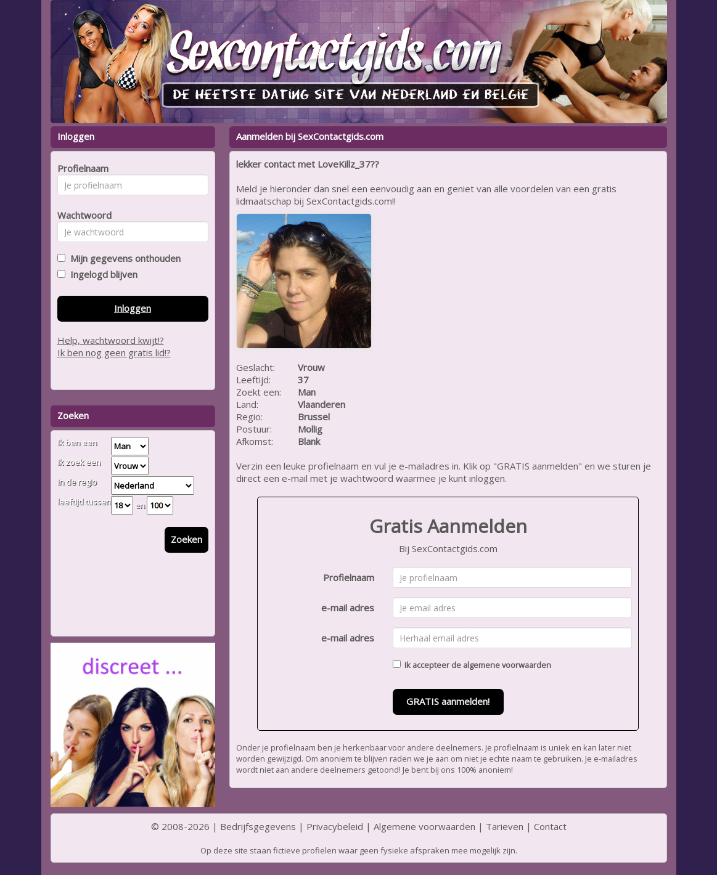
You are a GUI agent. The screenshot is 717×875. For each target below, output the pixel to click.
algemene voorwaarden (507, 664)
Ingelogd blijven (101, 274)
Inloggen (132, 308)
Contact (550, 826)
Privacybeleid (334, 826)
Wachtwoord (81, 215)
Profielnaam (348, 577)
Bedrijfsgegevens (258, 826)
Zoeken (186, 539)
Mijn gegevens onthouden (123, 258)
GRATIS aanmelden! (448, 701)
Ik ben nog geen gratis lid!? (114, 352)
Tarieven (504, 826)
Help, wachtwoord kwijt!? (110, 340)
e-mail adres (347, 607)
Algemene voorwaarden (424, 826)
